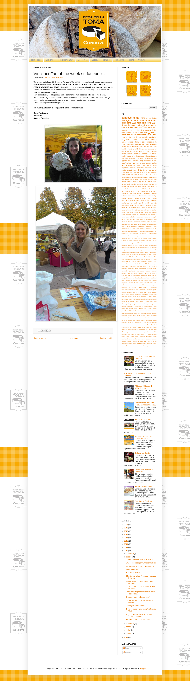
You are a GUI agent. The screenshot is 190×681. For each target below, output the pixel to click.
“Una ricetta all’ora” (133, 573)
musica (124, 156)
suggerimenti (129, 332)
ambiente (134, 146)
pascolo (143, 200)
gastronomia (142, 268)
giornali (148, 271)
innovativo (144, 275)
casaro (154, 160)
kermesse (142, 196)
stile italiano (149, 329)
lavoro (149, 196)
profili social (144, 203)
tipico (145, 332)
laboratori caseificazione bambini (136, 278)
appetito (124, 160)
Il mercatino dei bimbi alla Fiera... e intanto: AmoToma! (145, 404)
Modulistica (82, 60)
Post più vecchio (106, 338)
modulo (145, 287)
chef (129, 238)
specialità (132, 207)
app (155, 221)
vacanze (148, 339)
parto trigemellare (127, 299)
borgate (142, 142)
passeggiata (136, 299)
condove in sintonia (139, 240)
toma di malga (136, 334)
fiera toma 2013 (148, 259)
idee (129, 196)
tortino (135, 339)
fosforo (145, 266)
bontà (130, 231)
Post (126, 648)
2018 (126, 531)
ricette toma (142, 170)
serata (154, 172)
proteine (134, 313)
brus (133, 231)
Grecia (136, 212)
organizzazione (130, 200)
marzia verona (127, 154)
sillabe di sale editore (144, 322)
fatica (134, 257)
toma (136, 117)
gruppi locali (152, 273)
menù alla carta (144, 282)
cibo (123, 133)
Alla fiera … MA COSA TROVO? (138, 619)
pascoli (133, 135)
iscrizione (135, 196)
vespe (150, 341)
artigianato (143, 179)
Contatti (141, 60)
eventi (135, 151)
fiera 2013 (125, 259)
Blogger (143, 669)
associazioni (152, 179)
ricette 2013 (134, 205)
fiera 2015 (142, 151)
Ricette (131, 60)
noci (137, 292)
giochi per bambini (144, 165)
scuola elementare (134, 320)
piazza (149, 200)
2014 (126, 544)
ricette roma (136, 315)
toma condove (126, 334)
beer (138, 226)
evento (141, 254)
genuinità (124, 271)
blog (141, 160)
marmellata (132, 282)
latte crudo (149, 278)
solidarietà (125, 207)
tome (123, 210)
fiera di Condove (150, 189)
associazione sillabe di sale (147, 146)
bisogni (148, 228)
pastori (154, 299)
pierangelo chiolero (136, 304)
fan (151, 254)
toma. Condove (140, 336)
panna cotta (152, 294)
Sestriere (132, 219)
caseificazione (126, 163)
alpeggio (128, 146)
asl (148, 224)
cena (133, 163)
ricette (124, 125)
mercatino (137, 154)
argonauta (134, 224)
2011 (126, 637)
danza (143, 243)
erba (150, 250)
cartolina (146, 236)
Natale (150, 135)
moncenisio (153, 287)
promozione (128, 313)
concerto (144, 149)
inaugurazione (135, 275)
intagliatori (130, 144)
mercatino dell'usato (144, 168)
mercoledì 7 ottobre (129, 287)
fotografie (124, 268)
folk (146, 264)
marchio (153, 151)
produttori (152, 137)
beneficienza (149, 226)
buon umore (138, 231)
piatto (128, 304)
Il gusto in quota (149, 212)
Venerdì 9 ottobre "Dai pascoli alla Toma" (143, 437)
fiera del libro (126, 189)
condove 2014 (131, 133)
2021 (126, 525)
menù (137, 282)
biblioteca (131, 149)
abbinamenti (149, 158)
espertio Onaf (126, 186)
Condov (124, 177)
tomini (130, 339)
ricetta (138, 156)
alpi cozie (130, 221)
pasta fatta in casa (146, 299)
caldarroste (146, 231)
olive (136, 294)
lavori (154, 278)
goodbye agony (132, 273)
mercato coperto (151, 285)
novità (124, 170)
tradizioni (125, 158)
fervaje (138, 257)
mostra (153, 133)
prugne (139, 313)
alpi (131, 179)
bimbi (137, 228)
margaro (133, 168)
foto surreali (152, 266)
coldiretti (138, 149)
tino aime (134, 175)
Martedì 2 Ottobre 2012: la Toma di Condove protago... (139, 615)
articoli (144, 224)
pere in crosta (143, 301)
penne (127, 301)
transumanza (142, 135)
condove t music (151, 240)
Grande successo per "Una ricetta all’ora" (141, 563)
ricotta (143, 315)
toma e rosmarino (147, 334)
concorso (140, 184)
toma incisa (152, 207)
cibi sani (134, 238)
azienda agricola (138, 182)
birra (137, 142)
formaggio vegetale (136, 266)
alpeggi (141, 125)
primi (145, 308)
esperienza (152, 184)
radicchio (153, 313)
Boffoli (123, 212)
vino (132, 210)
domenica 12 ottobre (149, 247)
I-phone (141, 212)
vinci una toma (141, 343)
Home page (36, 60)
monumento (125, 289)
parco (134, 296)
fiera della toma (148, 118)
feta (155, 257)
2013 (146, 175)
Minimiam (128, 214)
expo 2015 (146, 254)
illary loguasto (126, 275)
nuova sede (125, 294)
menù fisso (133, 285)
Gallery (95, 60)
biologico (142, 228)
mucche (138, 144)
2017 (126, 534)
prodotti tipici (131, 170)
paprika (130, 296)
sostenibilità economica (129, 327)
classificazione (152, 238)
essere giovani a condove (148, 252)
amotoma (137, 221)
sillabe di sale (132, 322)
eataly (123, 250)
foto (134, 165)
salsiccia (124, 318)
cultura (140, 133)
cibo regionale (142, 238)
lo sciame (134, 280)
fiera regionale (127, 165)
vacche (154, 339)
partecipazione (152, 296)
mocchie (145, 137)
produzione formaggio (130, 203)
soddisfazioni (152, 325)
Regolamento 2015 (65, 60)
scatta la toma (147, 318)
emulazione (135, 250)
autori (123, 226)
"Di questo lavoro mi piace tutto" (137, 597)
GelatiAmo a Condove (143, 453)
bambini (124, 149)
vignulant (131, 343)
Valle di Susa (149, 177)
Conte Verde (130, 212)
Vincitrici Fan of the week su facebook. (140, 566)
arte (134, 130)
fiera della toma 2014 (146, 123)
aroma (139, 224)
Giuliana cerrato (132, 177)
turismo (128, 210)
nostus (154, 198)
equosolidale (144, 250)
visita (135, 346)
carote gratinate (137, 236)
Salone (142, 217)
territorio (153, 144)
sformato (124, 322)
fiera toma (131, 259)
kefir (153, 275)
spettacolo (134, 329)
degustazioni (152, 149)
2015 (123, 146)
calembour (153, 231)
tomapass (149, 336)
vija (135, 343)
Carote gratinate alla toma (135, 606)
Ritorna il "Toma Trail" (143, 420)
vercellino (136, 341)
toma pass (130, 336)
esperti (138, 252)
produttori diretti (131, 311)
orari (139, 294)
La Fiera (49, 60)
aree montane (133, 160)
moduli (140, 287)
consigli (131, 243)
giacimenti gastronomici (136, 271)
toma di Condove (139, 120)
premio (124, 306)
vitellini (139, 346)
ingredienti (125, 168)
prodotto (124, 311)
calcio (154, 182)
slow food (144, 325)
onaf (123, 200)
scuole (143, 320)
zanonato (152, 346)
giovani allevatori (143, 193)
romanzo (153, 315)
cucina (154, 163)
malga (154, 196)
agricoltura (125, 179)
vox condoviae (151, 210)
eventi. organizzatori (132, 254)
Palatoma (141, 177)
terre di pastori (138, 332)
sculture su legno (146, 172)
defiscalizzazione (151, 243)
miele (154, 168)
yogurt (147, 346)
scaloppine (139, 318)
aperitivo (136, 179)
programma (126, 140)
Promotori (106, 60)
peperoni (132, 301)
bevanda (132, 228)
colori (130, 240)
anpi (152, 221)
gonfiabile (124, 273)
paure (123, 301)
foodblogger (125, 266)
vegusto (129, 341)
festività (151, 257)
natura (149, 198)
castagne (124, 238)
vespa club (143, 341)
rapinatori (124, 315)
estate (123, 254)
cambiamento (134, 233)
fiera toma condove (135, 261)
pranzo (154, 304)
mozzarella (132, 289)
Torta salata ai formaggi (143, 219)
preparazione (139, 306)
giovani (154, 271)
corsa (146, 184)
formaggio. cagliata (129, 193)
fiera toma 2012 (139, 259)
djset (136, 245)
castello (133, 184)
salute (154, 205)
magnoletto (125, 282)
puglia (144, 313)
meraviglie (142, 285)
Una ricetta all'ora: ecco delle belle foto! (140, 560)
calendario (125, 233)
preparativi (130, 306)
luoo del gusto (143, 280)
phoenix (150, 301)
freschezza (131, 268)
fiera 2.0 (153, 186)
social (123, 175)
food (141, 191)
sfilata (154, 320)
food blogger (152, 264)
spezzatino (141, 329)
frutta (136, 268)
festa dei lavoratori (144, 186)
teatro (128, 175)
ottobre (138, 200)
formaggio (132, 125)
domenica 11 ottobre (136, 247)
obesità (132, 294)
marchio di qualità (133, 198)
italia (149, 275)
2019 (154, 175)
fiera (150, 120)
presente (140, 308)
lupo (150, 280)
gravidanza (141, 273)
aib (155, 158)
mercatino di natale (149, 154)
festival (146, 257)
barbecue (133, 226)
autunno (127, 226)
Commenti (128, 652)
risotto (142, 205)
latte (148, 151)
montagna (126, 120)
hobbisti (124, 196)
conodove (124, 243)
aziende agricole (128, 142)
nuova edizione (151, 292)
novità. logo (142, 292)
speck (139, 327)
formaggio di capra (149, 191)
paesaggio (145, 294)
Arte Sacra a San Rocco (144, 501)
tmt (148, 332)
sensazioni (149, 320)
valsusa (124, 341)
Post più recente (40, 338)
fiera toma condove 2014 (148, 261)
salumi (129, 318)
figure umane (130, 264)
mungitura (139, 289)
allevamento (151, 140)
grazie (147, 273)
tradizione (141, 175)
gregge (154, 193)
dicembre (124, 245)
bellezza (142, 226)
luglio (128, 630)
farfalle (130, 257)
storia (138, 207)
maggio (154, 280)
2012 (126, 551)
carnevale (147, 160)
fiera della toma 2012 (134, 128)
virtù (132, 346)
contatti (137, 243)
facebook (134, 186)
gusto (154, 165)
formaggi (147, 133)
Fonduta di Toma (132, 569)
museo (144, 289)
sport (154, 156)
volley (143, 346)
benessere (148, 182)
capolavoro (143, 233)
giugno (129, 633)
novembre (130, 554)
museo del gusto (151, 289)
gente (154, 268)
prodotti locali (152, 308)
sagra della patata (146, 156)
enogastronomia (127, 151)
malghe (124, 198)
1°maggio (132, 158)
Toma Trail (119, 60)
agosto (129, 627)
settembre (130, 624)
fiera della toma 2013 (145, 130)
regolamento (131, 156)
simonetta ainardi (134, 325)
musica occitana (126, 292)
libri (155, 130)
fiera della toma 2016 (138, 189)
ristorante (148, 205)
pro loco (145, 144)
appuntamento (126, 224)
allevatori (124, 221)
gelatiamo (150, 268)
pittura (145, 304)
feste (142, 257)
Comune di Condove (139, 140)
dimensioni (131, 245)
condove (127, 117)
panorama (125, 296)
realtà (130, 315)
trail (139, 339)
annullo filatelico (145, 221)
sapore (133, 318)
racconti (148, 313)
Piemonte (140, 158)
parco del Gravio (142, 296)
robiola (148, 315)
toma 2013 (153, 332)
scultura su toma (133, 172)
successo (144, 207)
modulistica (126, 135)
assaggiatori (152, 224)
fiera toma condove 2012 (130, 191)
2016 (150, 175)
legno (123, 280)
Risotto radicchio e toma (132, 217)
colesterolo (125, 240)
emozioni (128, 250)
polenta (149, 304)
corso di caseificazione (143, 163)
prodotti (153, 200)
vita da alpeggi (140, 210)
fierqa (123, 264)
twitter (143, 339)
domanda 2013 (143, 245)
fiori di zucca (140, 264)
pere (137, 301)
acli (155, 177)
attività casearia (127, 182)
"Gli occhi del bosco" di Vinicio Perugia (143, 387)
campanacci (126, 184)
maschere (143, 198)
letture (128, 280)
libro (139, 137)
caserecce (153, 236)
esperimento (131, 252)
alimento (153, 219)
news (133, 292)
